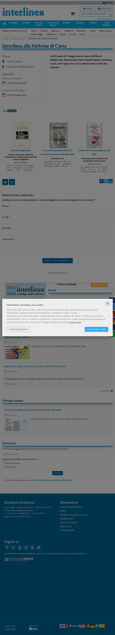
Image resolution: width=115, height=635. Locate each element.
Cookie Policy (75, 322)
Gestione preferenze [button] (18, 329)
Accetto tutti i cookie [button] (96, 329)
